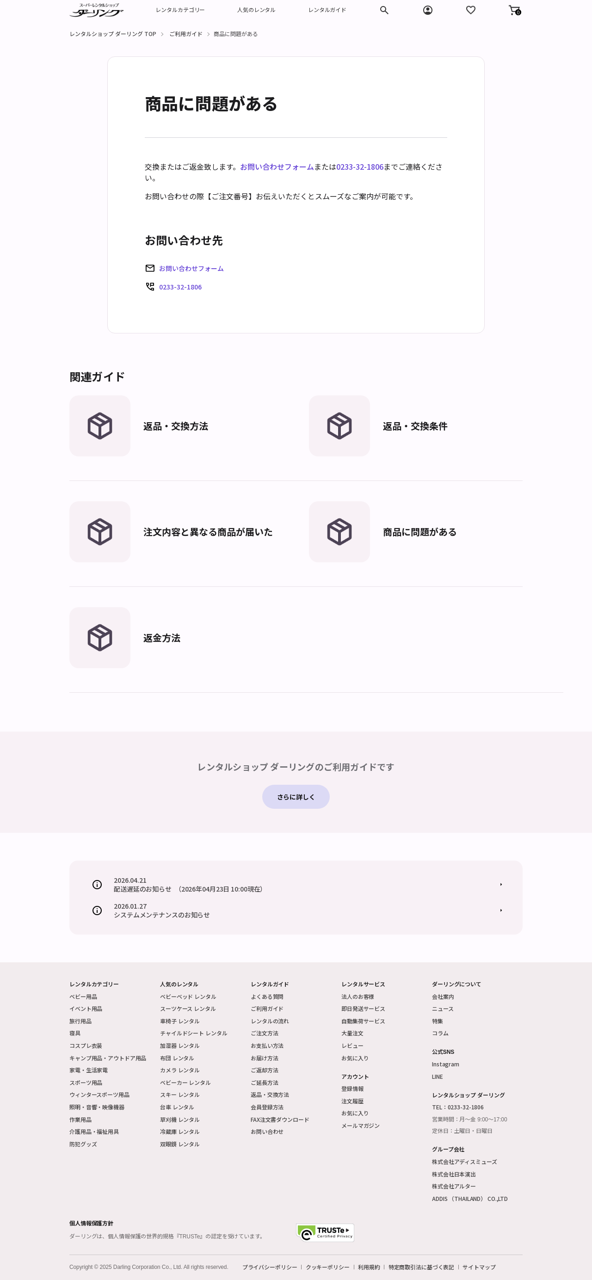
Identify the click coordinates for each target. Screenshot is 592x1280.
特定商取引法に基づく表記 (421, 1267)
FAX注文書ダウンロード (280, 1119)
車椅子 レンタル (180, 1021)
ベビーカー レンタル (185, 1082)
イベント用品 (85, 1008)
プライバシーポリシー (269, 1267)
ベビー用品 (83, 996)
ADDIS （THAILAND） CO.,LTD (470, 1198)
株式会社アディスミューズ (464, 1161)
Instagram (445, 1064)
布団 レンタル (177, 1058)
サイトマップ (478, 1267)
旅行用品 (80, 1021)
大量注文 (352, 1033)
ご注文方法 (264, 1033)
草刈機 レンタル (180, 1119)
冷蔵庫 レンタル (180, 1131)
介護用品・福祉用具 (94, 1131)
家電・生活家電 (88, 1070)
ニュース (443, 1008)
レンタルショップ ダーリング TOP (112, 33)
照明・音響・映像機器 (96, 1107)
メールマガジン (360, 1125)
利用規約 (369, 1267)
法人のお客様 (357, 996)
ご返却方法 (264, 1070)
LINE (437, 1076)
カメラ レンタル (180, 1070)
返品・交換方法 (270, 1094)
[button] (514, 10)
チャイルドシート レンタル (193, 1033)
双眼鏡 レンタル (180, 1144)
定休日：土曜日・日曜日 (462, 1131)
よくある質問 (267, 996)
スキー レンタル (180, 1094)
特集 (437, 1021)
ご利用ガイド (186, 33)
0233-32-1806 (359, 166)
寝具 (74, 1033)
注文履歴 (352, 1101)
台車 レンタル (177, 1107)
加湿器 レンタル (180, 1045)
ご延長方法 (264, 1082)
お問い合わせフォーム (277, 166)
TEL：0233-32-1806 (458, 1107)
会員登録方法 (267, 1107)
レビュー (352, 1045)
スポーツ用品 (85, 1082)
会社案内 (443, 996)
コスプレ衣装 (85, 1045)
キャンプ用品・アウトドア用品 (107, 1058)
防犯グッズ (83, 1144)
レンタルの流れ (270, 1021)
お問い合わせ (267, 1131)
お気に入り (355, 1058)
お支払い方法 (267, 1045)
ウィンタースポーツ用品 (99, 1094)
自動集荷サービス (363, 1021)
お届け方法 (264, 1058)
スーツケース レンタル (188, 1008)
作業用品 (80, 1119)
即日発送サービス (363, 1008)
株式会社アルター (454, 1186)
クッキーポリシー (328, 1267)
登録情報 (352, 1088)
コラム (440, 1033)
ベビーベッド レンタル (188, 996)
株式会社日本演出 (454, 1174)
